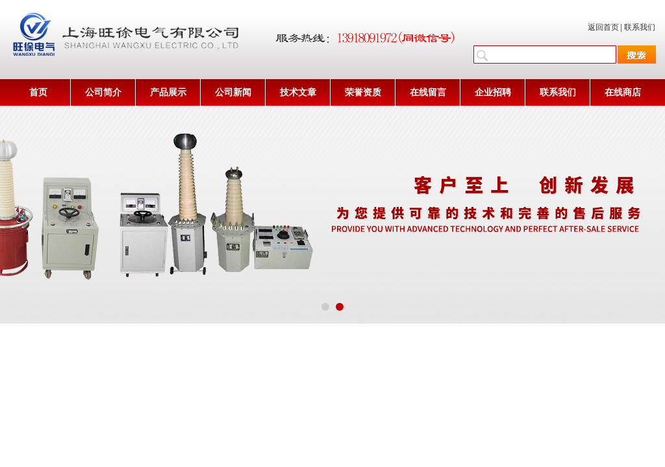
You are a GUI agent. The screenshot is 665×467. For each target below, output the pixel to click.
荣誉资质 (363, 92)
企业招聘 (493, 92)
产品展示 (168, 92)
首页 (38, 92)
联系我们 (639, 27)
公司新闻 (233, 92)
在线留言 (428, 92)
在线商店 (623, 92)
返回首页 (603, 27)
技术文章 (298, 92)
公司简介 (103, 92)
